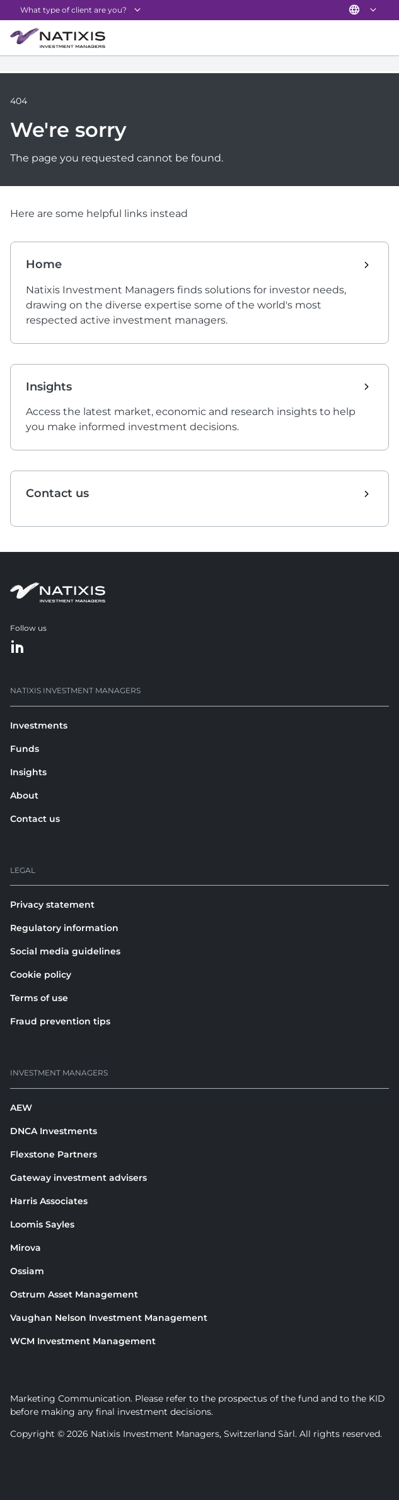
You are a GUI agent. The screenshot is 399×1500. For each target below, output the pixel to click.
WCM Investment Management (83, 1341)
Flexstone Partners (53, 1154)
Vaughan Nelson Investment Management (108, 1317)
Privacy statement (52, 904)
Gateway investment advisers (78, 1177)
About (24, 795)
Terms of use (39, 998)
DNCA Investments (53, 1131)
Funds (24, 748)
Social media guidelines (65, 951)
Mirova (25, 1247)
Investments (38, 725)
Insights (28, 772)
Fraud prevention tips (60, 1021)
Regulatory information (64, 928)
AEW (21, 1107)
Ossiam (27, 1271)
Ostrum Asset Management (74, 1294)
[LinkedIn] (17, 647)
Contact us (35, 818)
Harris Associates (49, 1201)
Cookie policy (40, 974)
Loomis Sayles (42, 1224)
